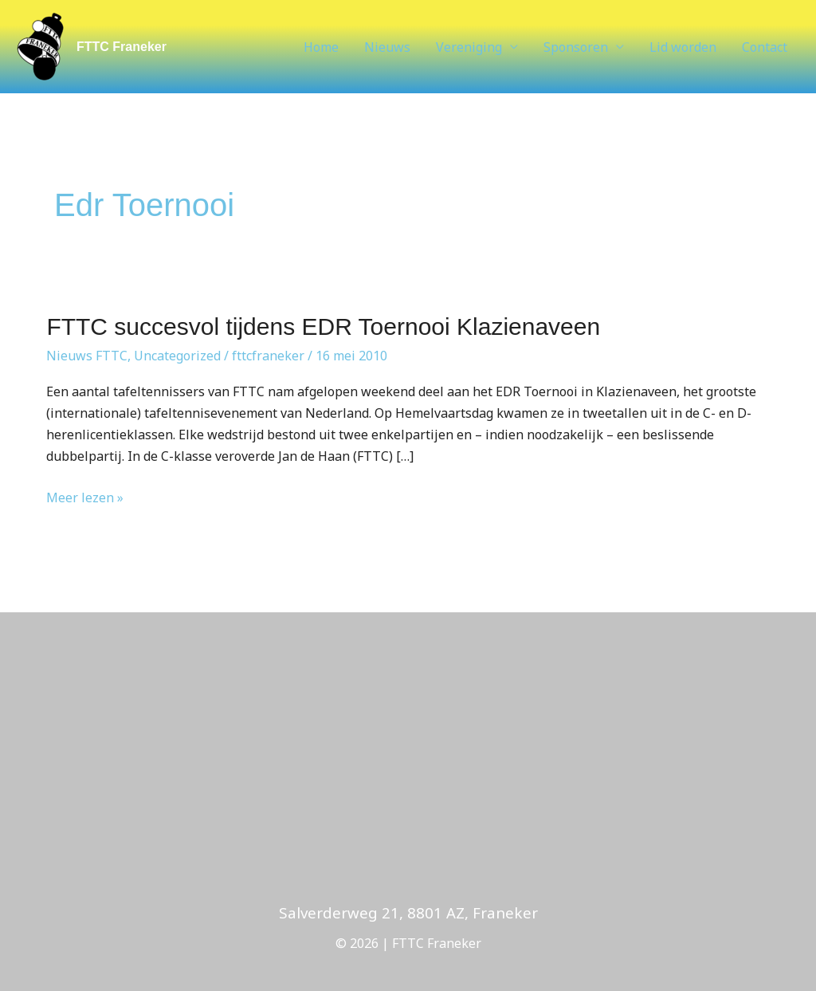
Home (321, 47)
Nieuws (387, 47)
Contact (764, 47)
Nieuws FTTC (87, 355)
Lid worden (682, 47)
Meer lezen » (85, 496)
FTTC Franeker (121, 46)
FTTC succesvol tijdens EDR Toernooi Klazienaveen (323, 326)
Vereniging (469, 47)
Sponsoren (575, 47)
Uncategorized (177, 355)
